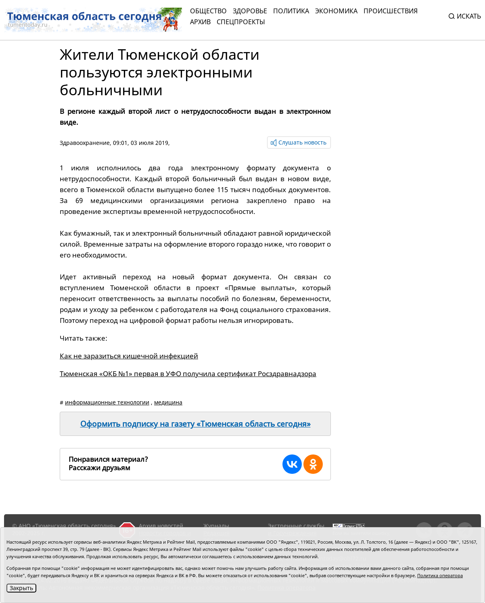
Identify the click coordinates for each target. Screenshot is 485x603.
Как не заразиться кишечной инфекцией (129, 355)
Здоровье (250, 10)
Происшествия (391, 10)
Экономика (336, 10)
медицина (168, 402)
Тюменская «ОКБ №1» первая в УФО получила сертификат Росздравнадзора (188, 373)
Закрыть (21, 588)
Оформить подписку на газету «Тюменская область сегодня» (195, 424)
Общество (208, 10)
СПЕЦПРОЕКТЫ (241, 21)
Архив (200, 21)
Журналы (216, 526)
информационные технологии (107, 402)
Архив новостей (161, 526)
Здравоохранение (85, 143)
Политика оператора (440, 575)
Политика (291, 10)
